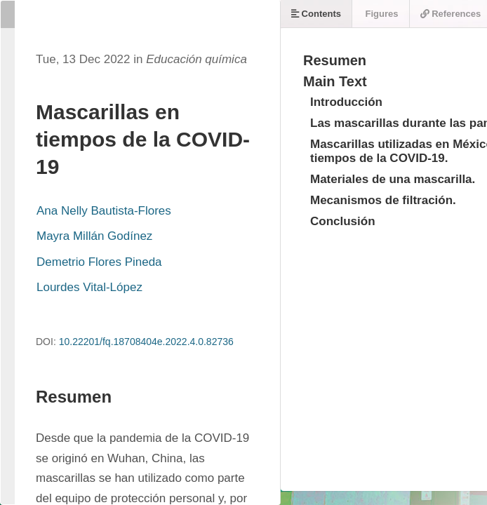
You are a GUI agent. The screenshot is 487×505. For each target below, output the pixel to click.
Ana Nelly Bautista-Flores (103, 210)
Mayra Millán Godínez (94, 236)
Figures (381, 13)
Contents (316, 13)
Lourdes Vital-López (89, 287)
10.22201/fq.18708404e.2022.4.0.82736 (146, 341)
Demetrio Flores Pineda (99, 262)
